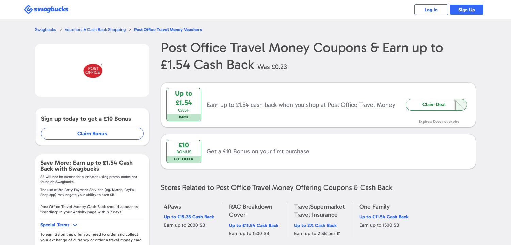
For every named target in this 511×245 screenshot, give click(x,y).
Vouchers (168, 29)
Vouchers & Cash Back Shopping (95, 29)
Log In (430, 10)
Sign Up (466, 10)
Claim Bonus (92, 133)
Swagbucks (45, 29)
